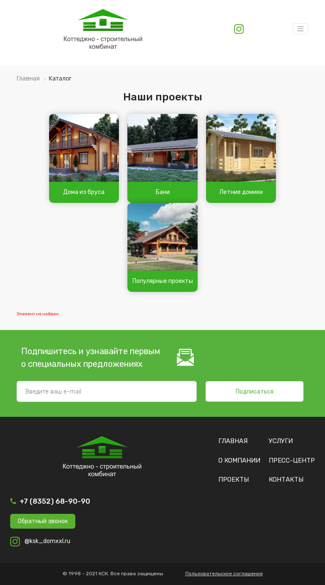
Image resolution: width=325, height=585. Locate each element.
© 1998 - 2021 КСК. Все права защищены (113, 574)
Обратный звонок (43, 521)
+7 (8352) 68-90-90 (54, 501)
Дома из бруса (84, 192)
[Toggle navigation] (300, 28)
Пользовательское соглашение (224, 574)
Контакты (286, 479)
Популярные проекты (162, 281)
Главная (233, 441)
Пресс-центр (292, 460)
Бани (163, 192)
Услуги (281, 441)
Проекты (233, 479)
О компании (239, 460)
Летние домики (241, 192)
